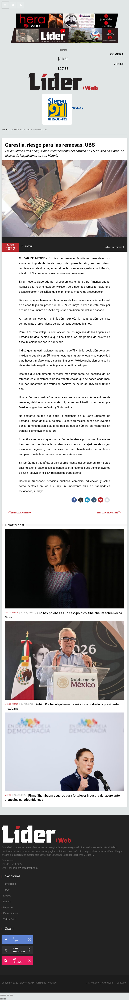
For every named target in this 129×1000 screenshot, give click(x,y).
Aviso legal (107, 982)
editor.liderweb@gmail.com (23, 867)
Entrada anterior (20, 512)
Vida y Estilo (9, 919)
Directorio (93, 982)
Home (4, 129)
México (8, 612)
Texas (6, 889)
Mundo (15, 612)
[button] (13, 5)
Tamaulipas (9, 883)
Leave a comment (115, 247)
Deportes (8, 907)
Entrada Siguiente (108, 512)
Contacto (121, 982)
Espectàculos (10, 913)
